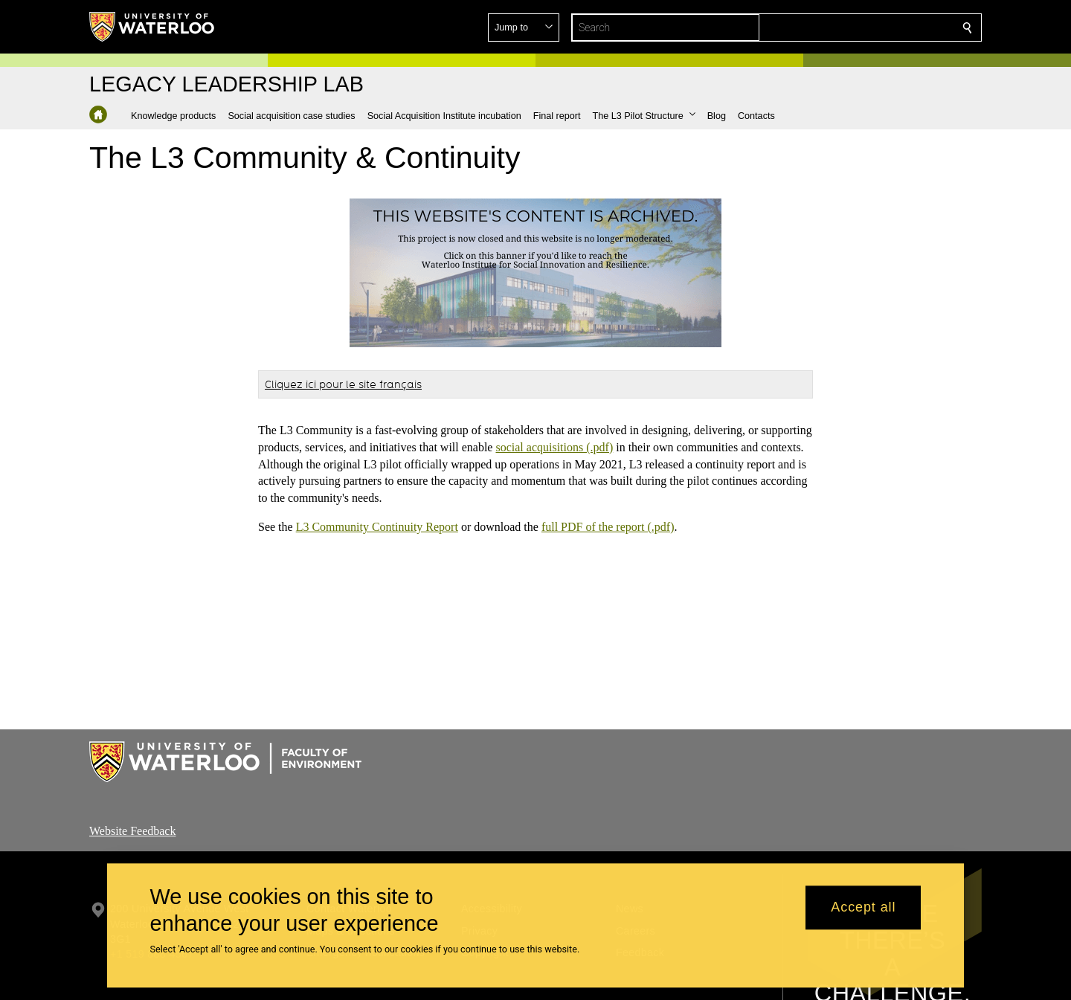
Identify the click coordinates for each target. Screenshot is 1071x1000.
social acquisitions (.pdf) (554, 447)
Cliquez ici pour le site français (343, 384)
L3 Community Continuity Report (377, 526)
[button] (860, 27)
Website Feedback (132, 831)
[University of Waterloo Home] (152, 27)
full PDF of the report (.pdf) (608, 526)
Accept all (863, 907)
